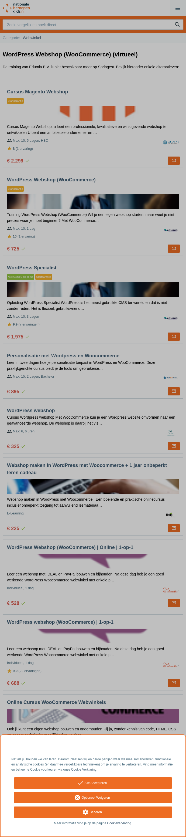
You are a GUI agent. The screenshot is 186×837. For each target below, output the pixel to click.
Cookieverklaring (119, 823)
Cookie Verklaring (84, 769)
